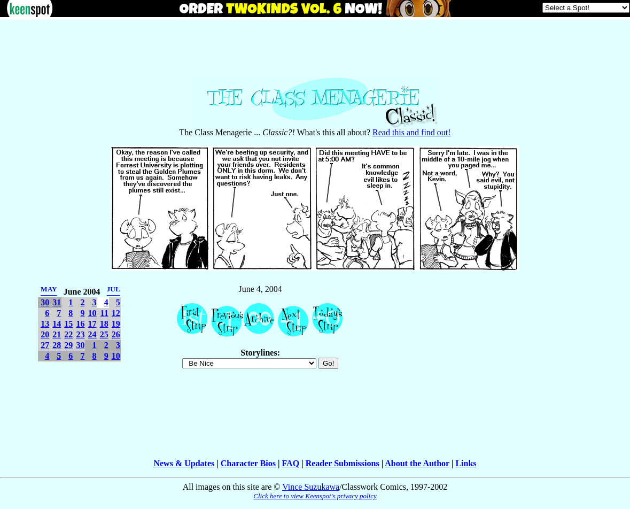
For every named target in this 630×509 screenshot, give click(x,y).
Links (465, 463)
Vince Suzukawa (310, 486)
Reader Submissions (342, 463)
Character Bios (248, 463)
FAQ (291, 463)
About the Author (417, 463)
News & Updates (183, 463)
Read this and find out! (411, 132)
